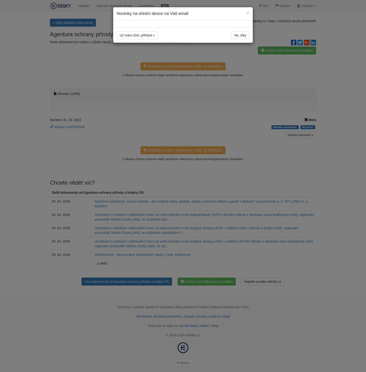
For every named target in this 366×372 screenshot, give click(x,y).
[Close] (247, 12)
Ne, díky (240, 35)
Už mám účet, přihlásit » (137, 35)
